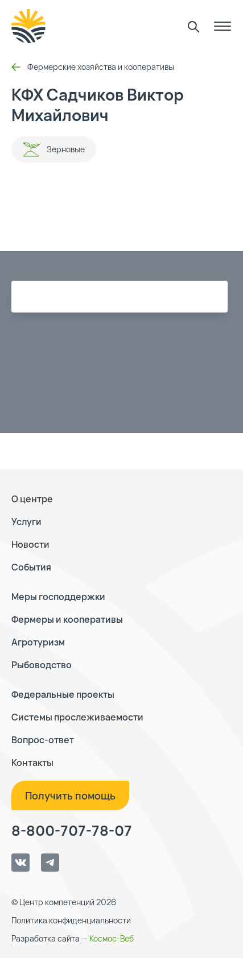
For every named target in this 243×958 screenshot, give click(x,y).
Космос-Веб (111, 938)
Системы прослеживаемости (77, 717)
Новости (30, 544)
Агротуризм (38, 642)
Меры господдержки (58, 596)
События (31, 567)
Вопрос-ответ (42, 740)
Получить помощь (70, 795)
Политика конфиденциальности (71, 920)
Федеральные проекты (62, 694)
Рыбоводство (41, 665)
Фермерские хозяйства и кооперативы (92, 66)
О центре (32, 499)
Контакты (32, 762)
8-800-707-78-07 (71, 831)
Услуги (26, 521)
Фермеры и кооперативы (67, 619)
